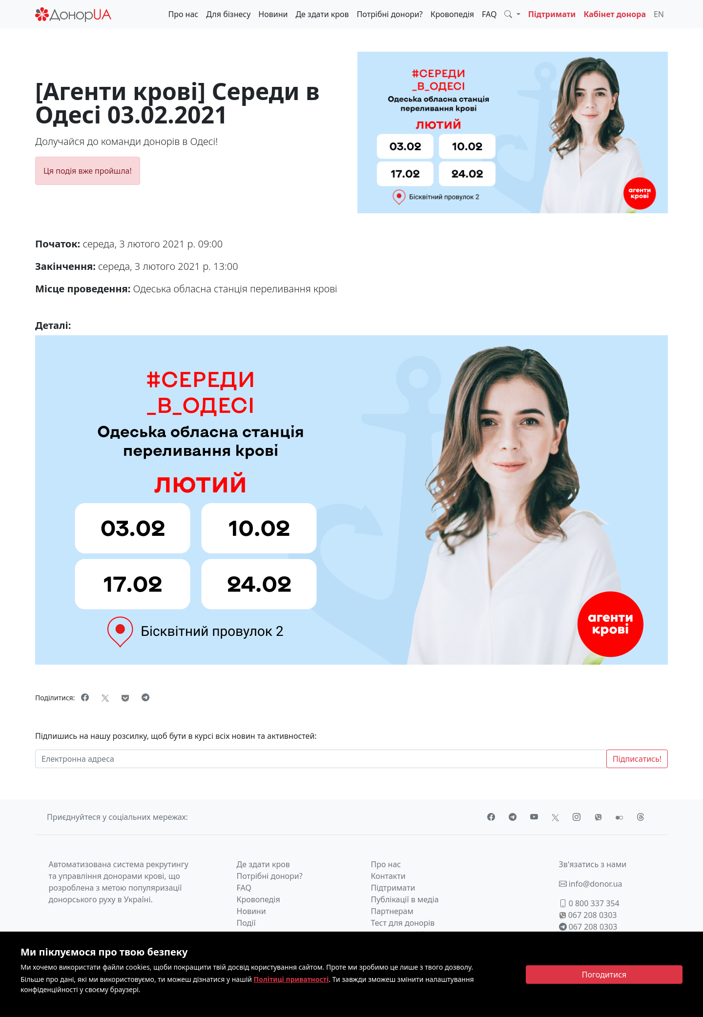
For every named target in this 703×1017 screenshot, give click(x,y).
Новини (273, 14)
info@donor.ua (590, 883)
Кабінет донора (614, 14)
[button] (512, 14)
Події (246, 922)
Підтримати (552, 14)
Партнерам (392, 911)
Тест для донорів (403, 922)
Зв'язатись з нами (593, 864)
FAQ (489, 14)
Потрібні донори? (390, 14)
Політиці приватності (291, 979)
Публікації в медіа (405, 899)
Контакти (388, 876)
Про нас (183, 14)
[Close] (604, 974)
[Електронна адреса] (321, 759)
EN (659, 14)
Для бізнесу (228, 14)
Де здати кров (322, 14)
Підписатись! (637, 758)
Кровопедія (452, 14)
